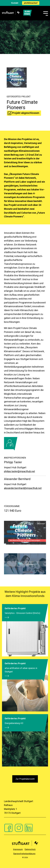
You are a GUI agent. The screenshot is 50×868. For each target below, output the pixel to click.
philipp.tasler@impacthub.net (19, 471)
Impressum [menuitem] (18, 849)
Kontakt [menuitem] (14, 3)
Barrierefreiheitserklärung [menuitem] (24, 854)
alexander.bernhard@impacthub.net (23, 488)
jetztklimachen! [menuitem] (31, 3)
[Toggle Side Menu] (45, 13)
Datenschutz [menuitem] (30, 849)
